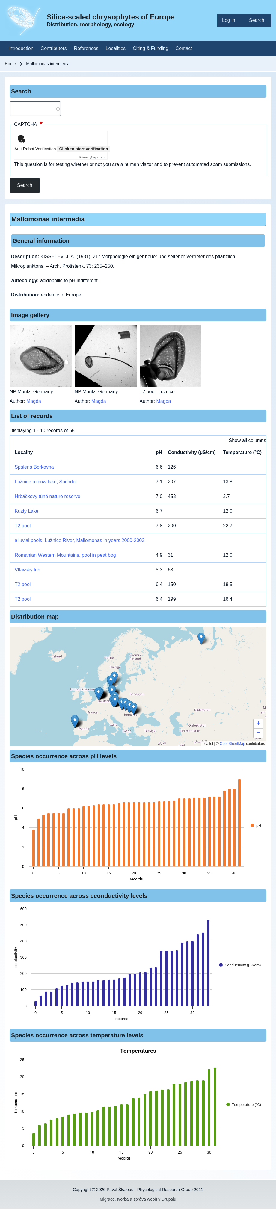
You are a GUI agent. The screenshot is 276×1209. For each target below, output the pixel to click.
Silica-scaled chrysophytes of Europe (111, 17)
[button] (201, 639)
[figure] (138, 826)
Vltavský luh (27, 569)
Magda (33, 401)
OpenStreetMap (232, 744)
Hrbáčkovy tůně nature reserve (47, 496)
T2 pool (23, 525)
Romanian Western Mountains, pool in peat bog (65, 555)
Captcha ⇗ (92, 157)
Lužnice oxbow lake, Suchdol (45, 481)
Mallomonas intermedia (48, 219)
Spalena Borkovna (34, 467)
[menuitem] (230, 20)
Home (10, 63)
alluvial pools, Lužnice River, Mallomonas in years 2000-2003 (79, 540)
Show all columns (247, 440)
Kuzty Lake (26, 511)
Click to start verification (83, 148)
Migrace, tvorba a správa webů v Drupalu (138, 1199)
